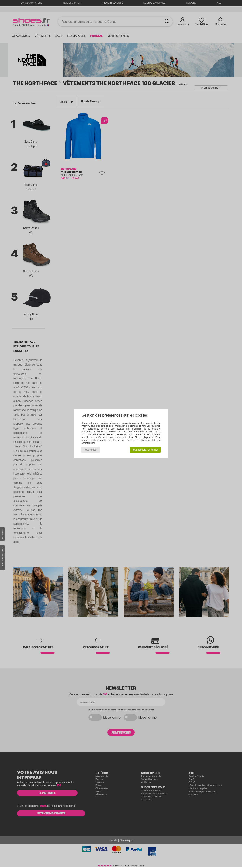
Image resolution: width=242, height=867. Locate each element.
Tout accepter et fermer (145, 449)
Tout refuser (90, 449)
